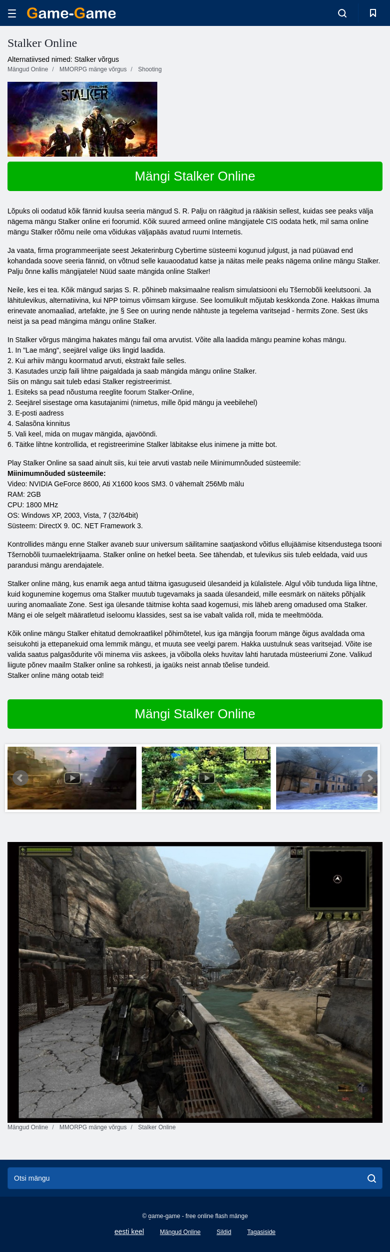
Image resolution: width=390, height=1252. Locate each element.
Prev (20, 778)
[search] (372, 1178)
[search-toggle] (342, 12)
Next (370, 778)
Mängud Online (180, 1232)
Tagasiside (261, 1232)
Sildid (224, 1232)
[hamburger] (11, 13)
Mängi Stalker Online (195, 176)
